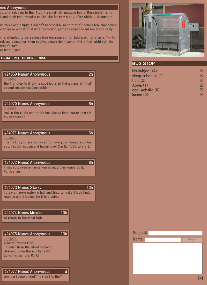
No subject (142, 71)
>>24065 (10, 79)
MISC (42, 58)
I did (135, 80)
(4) (154, 71)
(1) (161, 76)
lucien (137, 94)
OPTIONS (28, 58)
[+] (200, 278)
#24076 (10, 234)
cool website (142, 90)
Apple (137, 85)
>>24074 (10, 238)
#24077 (10, 271)
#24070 (10, 103)
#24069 (10, 74)
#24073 (10, 187)
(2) (143, 80)
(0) (157, 90)
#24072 (10, 162)
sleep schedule (144, 76)
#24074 (10, 212)
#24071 (10, 133)
